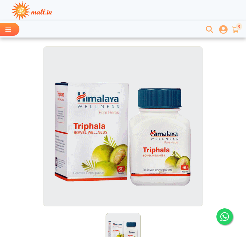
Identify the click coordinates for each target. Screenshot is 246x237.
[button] (234, 29)
